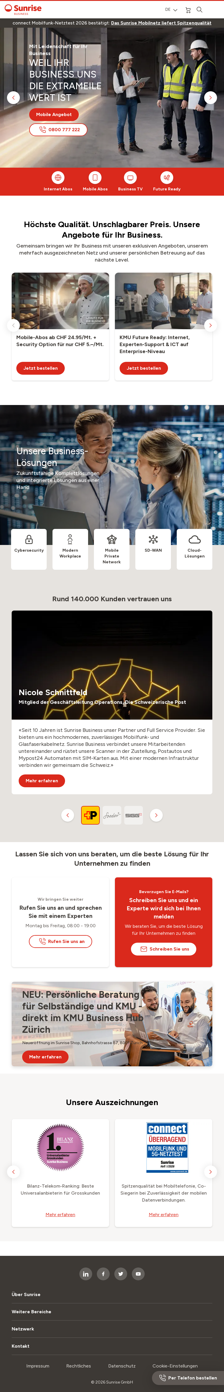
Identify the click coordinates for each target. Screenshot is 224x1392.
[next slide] (210, 97)
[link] (161, 23)
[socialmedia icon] (138, 1273)
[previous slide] (13, 97)
